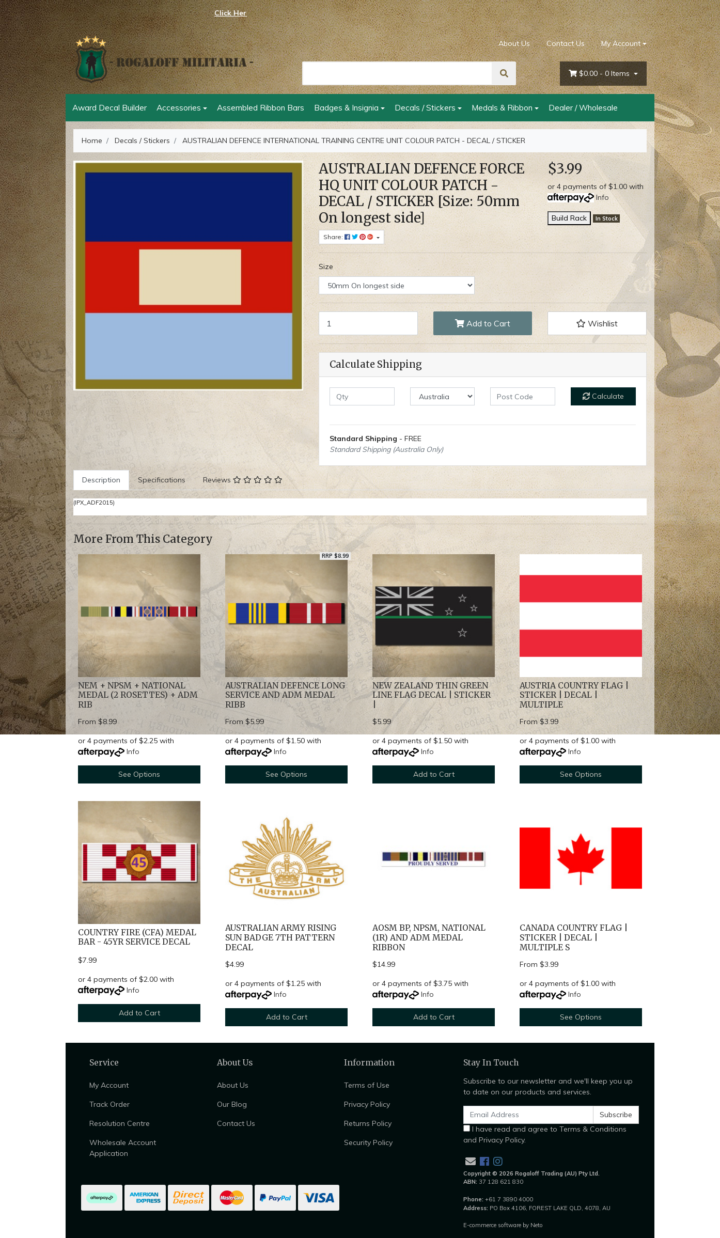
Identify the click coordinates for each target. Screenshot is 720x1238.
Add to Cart (482, 323)
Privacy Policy (367, 1104)
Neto (536, 1225)
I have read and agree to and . (545, 1134)
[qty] (362, 396)
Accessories (178, 107)
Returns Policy (368, 1123)
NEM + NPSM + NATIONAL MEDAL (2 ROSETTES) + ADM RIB (138, 695)
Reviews (243, 479)
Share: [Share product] (349, 237)
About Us (514, 43)
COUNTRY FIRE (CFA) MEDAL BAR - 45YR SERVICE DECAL (137, 937)
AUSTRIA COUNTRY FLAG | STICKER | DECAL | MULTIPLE (574, 695)
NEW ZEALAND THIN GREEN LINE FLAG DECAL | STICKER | (431, 695)
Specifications (161, 479)
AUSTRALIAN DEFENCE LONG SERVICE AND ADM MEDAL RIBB (285, 695)
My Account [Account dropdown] (620, 43)
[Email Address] (528, 1115)
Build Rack (569, 218)
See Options (139, 774)
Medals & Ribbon (502, 107)
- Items (600, 73)
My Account (109, 1085)
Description (101, 479)
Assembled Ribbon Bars (260, 107)
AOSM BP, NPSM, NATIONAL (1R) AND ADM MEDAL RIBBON (429, 937)
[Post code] (522, 396)
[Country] (442, 396)
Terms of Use (366, 1085)
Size (326, 266)
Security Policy (368, 1142)
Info (602, 197)
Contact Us (565, 43)
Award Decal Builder (109, 107)
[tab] (101, 480)
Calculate (603, 396)
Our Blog (232, 1104)
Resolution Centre (119, 1123)
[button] (597, 323)
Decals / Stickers (425, 107)
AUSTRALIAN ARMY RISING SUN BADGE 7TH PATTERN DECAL (280, 937)
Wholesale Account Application (122, 1148)
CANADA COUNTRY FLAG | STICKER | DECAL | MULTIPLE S (574, 937)
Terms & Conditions (593, 1129)
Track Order (109, 1104)
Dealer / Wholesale (583, 107)
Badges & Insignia (346, 107)
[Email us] (470, 1161)
